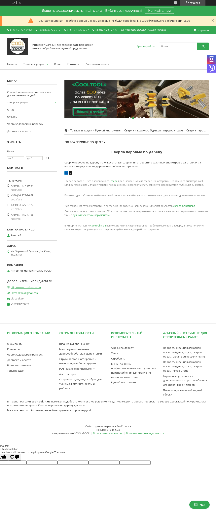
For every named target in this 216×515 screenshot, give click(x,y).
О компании (14, 344)
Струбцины (118, 358)
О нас (57, 64)
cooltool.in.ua (98, 225)
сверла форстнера (184, 206)
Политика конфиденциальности (145, 433)
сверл (114, 181)
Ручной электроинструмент (77, 368)
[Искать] (203, 46)
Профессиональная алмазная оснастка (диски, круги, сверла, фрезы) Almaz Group (182, 366)
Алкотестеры (67, 374)
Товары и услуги (33, 64)
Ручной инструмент (108, 130)
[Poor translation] (14, 457)
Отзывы (12, 117)
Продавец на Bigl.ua (108, 429)
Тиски (114, 353)
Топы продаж (15, 370)
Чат (199, 504)
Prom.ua (126, 426)
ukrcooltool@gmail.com (25, 292)
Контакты (73, 64)
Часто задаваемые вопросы (25, 124)
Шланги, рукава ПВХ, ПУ (74, 344)
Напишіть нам (159, 10)
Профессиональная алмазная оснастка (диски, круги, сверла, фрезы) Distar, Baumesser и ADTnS (184, 352)
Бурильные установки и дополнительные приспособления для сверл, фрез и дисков (185, 380)
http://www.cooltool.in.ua (26, 287)
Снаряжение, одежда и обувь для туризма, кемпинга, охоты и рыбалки (80, 384)
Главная (12, 64)
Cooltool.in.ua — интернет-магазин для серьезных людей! (29, 93)
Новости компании (19, 365)
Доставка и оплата (98, 64)
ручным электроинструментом (91, 215)
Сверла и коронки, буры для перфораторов (153, 130)
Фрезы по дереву (122, 348)
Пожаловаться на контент (108, 433)
